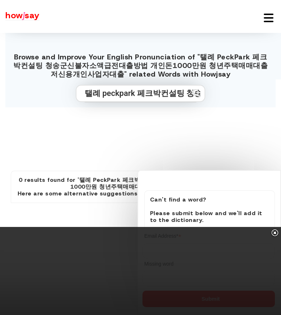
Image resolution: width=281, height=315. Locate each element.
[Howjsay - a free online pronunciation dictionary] (19, 16)
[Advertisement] (140, 136)
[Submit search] (196, 93)
